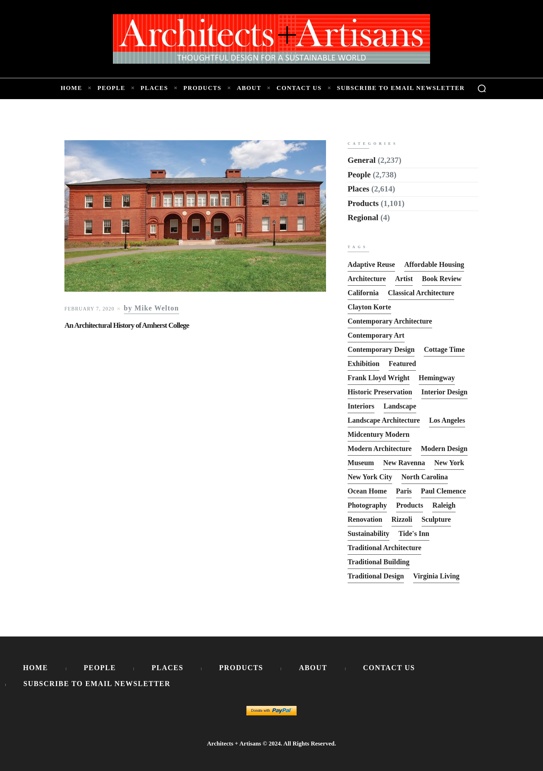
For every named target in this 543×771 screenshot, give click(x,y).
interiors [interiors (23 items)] (361, 406)
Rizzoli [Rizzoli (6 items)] (401, 519)
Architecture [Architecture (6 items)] (367, 278)
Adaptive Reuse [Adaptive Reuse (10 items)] (371, 264)
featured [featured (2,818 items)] (402, 363)
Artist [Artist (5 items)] (404, 278)
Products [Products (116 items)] (409, 505)
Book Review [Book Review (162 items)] (442, 278)
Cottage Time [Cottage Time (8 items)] (444, 349)
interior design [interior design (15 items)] (444, 392)
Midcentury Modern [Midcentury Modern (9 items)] (379, 434)
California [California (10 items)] (363, 293)
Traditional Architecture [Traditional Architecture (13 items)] (384, 548)
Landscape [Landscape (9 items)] (400, 406)
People (359, 174)
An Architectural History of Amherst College (126, 325)
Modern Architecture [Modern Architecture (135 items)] (380, 448)
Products (363, 203)
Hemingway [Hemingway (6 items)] (437, 378)
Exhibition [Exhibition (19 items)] (363, 363)
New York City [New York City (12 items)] (370, 477)
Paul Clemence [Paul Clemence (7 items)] (443, 491)
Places (358, 188)
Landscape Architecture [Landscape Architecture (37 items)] (384, 420)
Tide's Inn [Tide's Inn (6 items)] (414, 533)
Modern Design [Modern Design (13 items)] (444, 448)
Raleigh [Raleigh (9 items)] (444, 505)
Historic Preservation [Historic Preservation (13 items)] (380, 392)
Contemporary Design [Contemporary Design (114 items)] (381, 349)
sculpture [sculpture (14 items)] (436, 519)
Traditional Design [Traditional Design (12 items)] (376, 576)
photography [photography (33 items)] (367, 505)
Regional (363, 217)
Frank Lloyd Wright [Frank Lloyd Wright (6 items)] (379, 378)
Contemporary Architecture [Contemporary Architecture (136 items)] (390, 321)
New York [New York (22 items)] (449, 463)
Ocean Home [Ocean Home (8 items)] (367, 491)
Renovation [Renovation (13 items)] (365, 519)
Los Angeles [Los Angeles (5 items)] (447, 420)
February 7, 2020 (89, 309)
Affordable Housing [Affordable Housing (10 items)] (434, 264)
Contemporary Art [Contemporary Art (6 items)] (376, 335)
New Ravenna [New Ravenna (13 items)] (404, 463)
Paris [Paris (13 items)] (404, 491)
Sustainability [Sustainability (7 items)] (368, 533)
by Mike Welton (151, 308)
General (362, 160)
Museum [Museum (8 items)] (361, 463)
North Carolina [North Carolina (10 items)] (424, 477)
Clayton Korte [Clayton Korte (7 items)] (369, 307)
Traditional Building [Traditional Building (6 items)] (379, 562)
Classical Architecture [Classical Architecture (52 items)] (421, 293)
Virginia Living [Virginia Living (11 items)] (436, 576)
